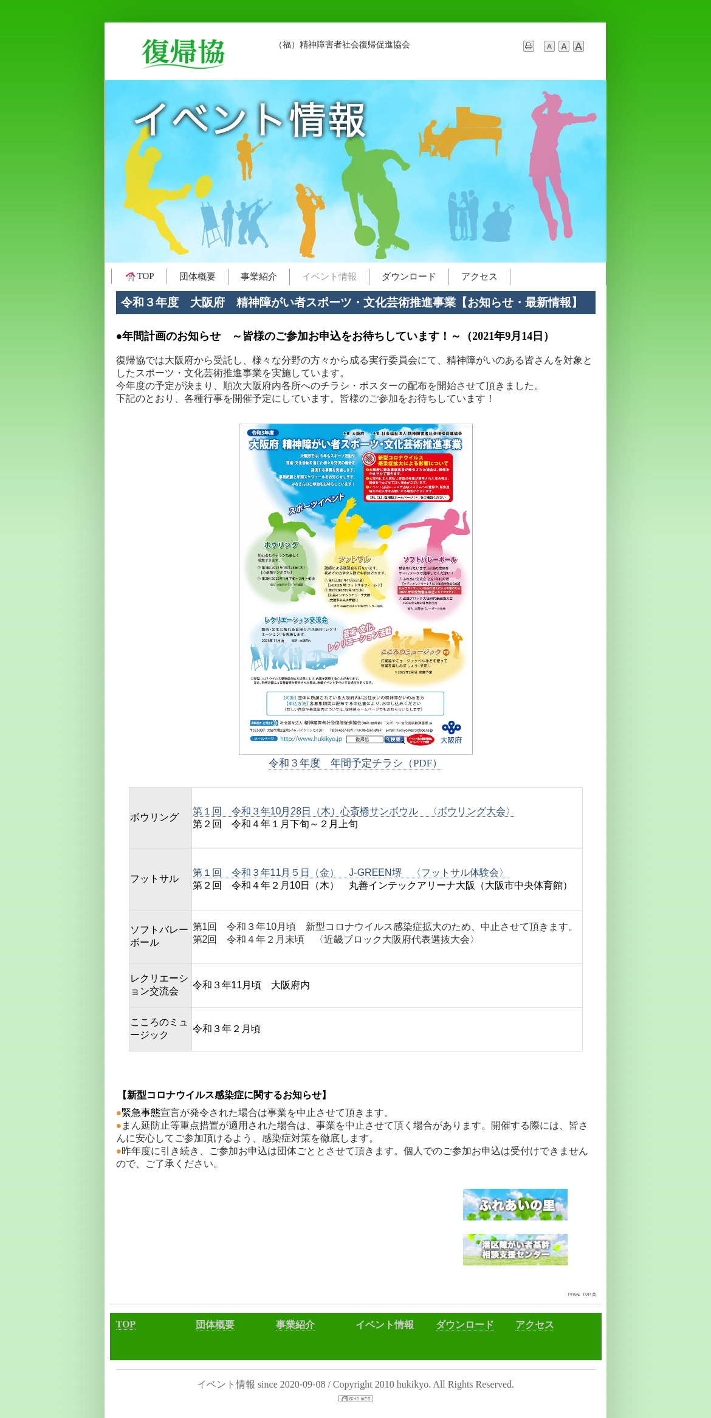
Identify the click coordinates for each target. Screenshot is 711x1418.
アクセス (479, 276)
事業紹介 (259, 276)
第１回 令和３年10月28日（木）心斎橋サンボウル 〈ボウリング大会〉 (354, 811)
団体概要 (197, 276)
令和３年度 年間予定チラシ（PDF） (355, 763)
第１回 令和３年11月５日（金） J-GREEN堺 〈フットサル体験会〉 (351, 872)
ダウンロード (409, 276)
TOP (139, 276)
